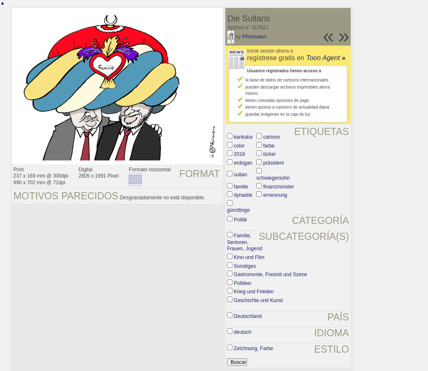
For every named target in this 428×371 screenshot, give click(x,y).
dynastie (243, 195)
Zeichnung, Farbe (253, 348)
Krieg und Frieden (253, 292)
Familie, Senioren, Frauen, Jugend (244, 242)
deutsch (242, 332)
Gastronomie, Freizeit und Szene (270, 274)
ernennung (275, 195)
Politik (240, 220)
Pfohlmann (254, 37)
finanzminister (278, 187)
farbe (269, 146)
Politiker (243, 283)
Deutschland (248, 316)
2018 (239, 154)
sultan (240, 175)
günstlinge (238, 210)
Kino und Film (249, 257)
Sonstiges (245, 266)
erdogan (243, 163)
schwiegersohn (273, 178)
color (239, 146)
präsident (273, 163)
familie (241, 187)
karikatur (243, 137)
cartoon (271, 137)
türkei (269, 154)
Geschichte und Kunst (258, 300)
